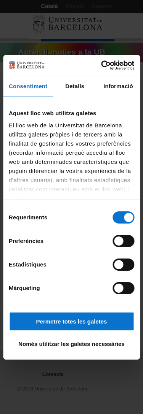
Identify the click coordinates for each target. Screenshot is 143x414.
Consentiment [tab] (28, 86)
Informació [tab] (118, 86)
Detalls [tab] (74, 86)
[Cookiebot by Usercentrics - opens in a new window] (101, 65)
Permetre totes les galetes (71, 321)
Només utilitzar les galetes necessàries (71, 344)
